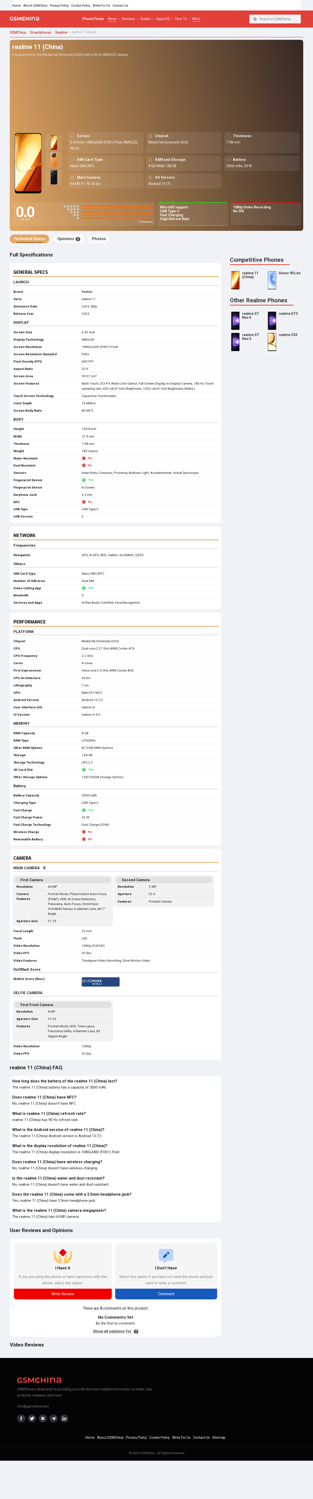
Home (16, 5)
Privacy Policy (59, 5)
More (196, 19)
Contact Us (120, 5)
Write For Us (101, 5)
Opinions (68, 238)
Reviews (128, 19)
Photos (99, 238)
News (112, 19)
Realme (87, 292)
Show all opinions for (115, 1331)
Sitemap (218, 1437)
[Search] (255, 19)
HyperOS (163, 19)
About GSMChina (35, 5)
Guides (145, 19)
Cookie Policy (80, 5)
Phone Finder (93, 19)
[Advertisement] (156, 94)
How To (181, 19)
